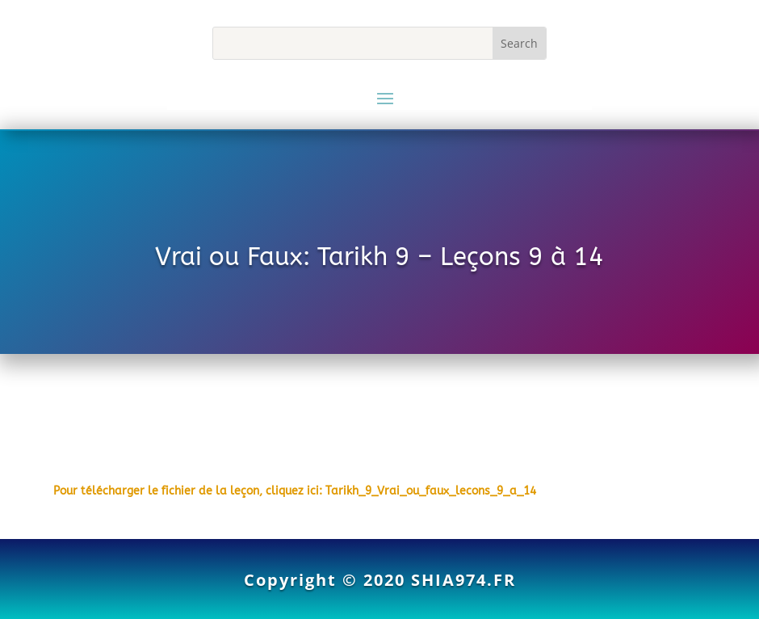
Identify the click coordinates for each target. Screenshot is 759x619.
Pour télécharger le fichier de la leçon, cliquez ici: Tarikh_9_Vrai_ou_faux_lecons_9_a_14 (294, 491)
